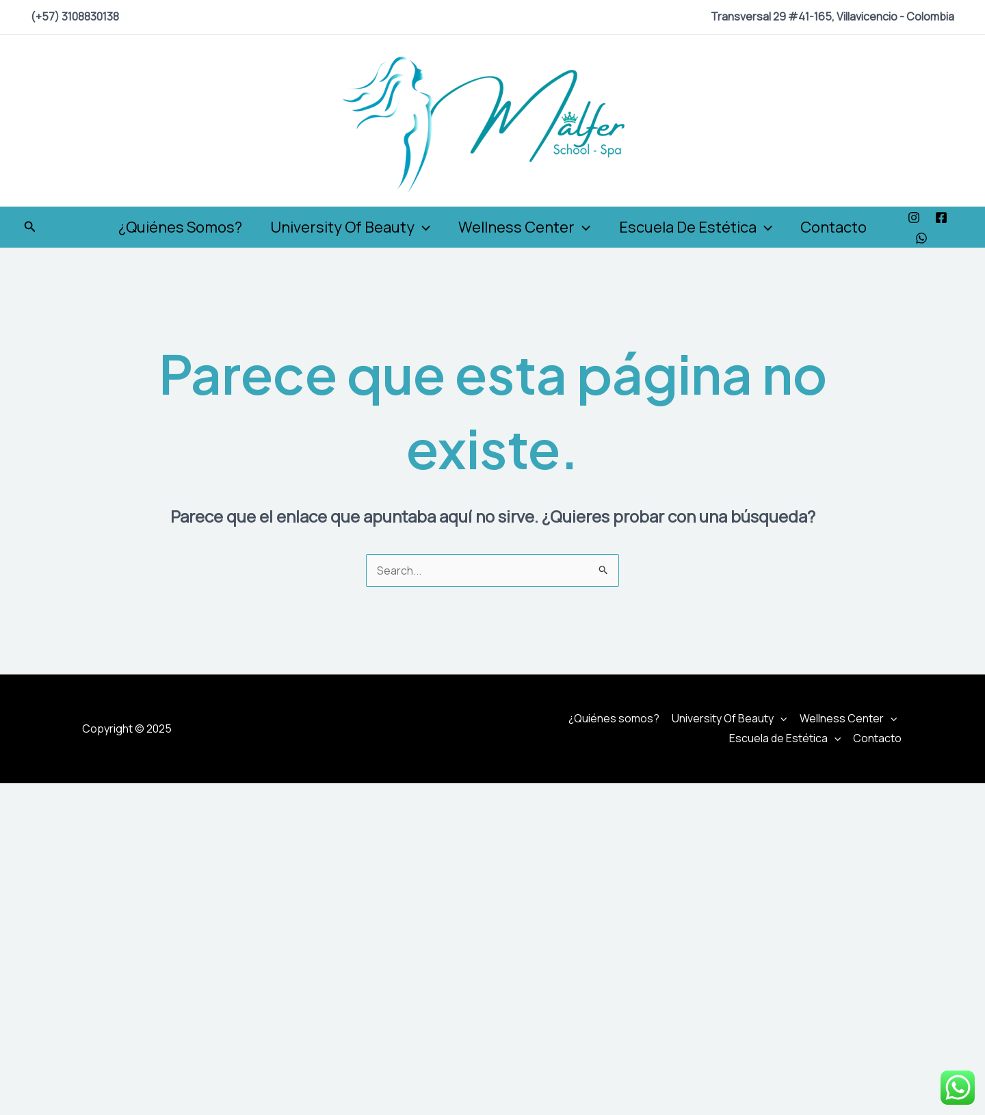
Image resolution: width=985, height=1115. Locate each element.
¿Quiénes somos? (176, 227)
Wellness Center (524, 227)
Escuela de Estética (697, 227)
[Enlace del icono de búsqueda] (30, 227)
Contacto (837, 227)
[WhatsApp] (927, 238)
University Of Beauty (348, 227)
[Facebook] (947, 217)
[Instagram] (919, 217)
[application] (420, 227)
